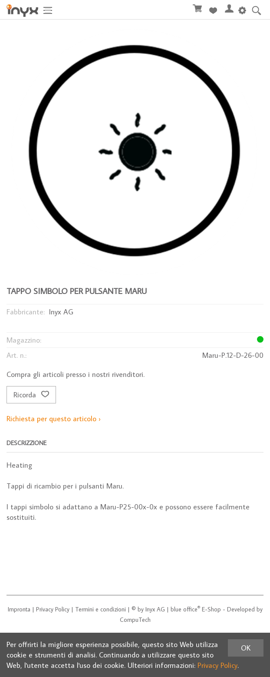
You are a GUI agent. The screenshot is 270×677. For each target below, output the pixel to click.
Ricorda (31, 394)
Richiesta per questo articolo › (54, 418)
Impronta (19, 609)
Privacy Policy (52, 609)
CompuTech (135, 620)
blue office (185, 609)
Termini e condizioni (100, 609)
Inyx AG (155, 609)
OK (245, 648)
